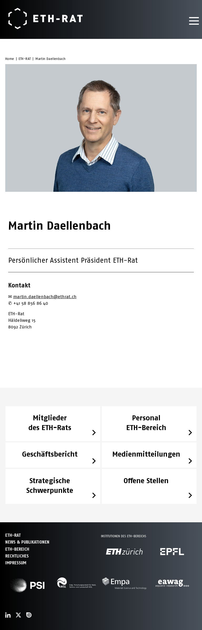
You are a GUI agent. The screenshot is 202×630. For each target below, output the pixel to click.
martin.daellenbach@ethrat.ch (45, 296)
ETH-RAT (25, 59)
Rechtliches (17, 556)
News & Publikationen (27, 542)
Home (9, 59)
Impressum (15, 562)
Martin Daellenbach (50, 59)
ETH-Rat (13, 535)
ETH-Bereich (17, 549)
